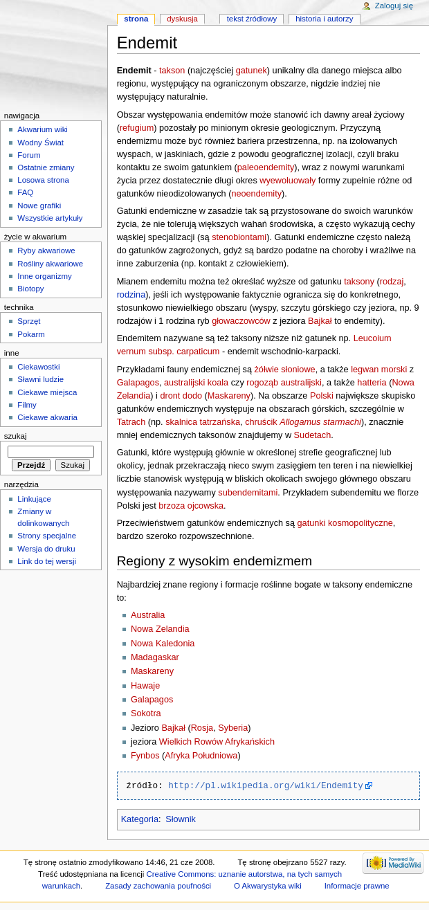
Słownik (180, 819)
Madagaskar (155, 657)
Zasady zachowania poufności (158, 886)
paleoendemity (266, 167)
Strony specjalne (46, 535)
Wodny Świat (40, 142)
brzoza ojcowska (190, 506)
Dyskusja (182, 19)
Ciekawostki (38, 367)
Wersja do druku (46, 549)
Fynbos (145, 756)
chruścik (261, 422)
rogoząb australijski (284, 383)
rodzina (131, 295)
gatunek (251, 70)
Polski (322, 396)
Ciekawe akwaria (47, 417)
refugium (137, 128)
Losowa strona (43, 180)
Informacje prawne (357, 886)
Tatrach (131, 422)
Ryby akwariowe (46, 250)
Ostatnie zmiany (45, 167)
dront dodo (181, 396)
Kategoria (139, 819)
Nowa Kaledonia (162, 643)
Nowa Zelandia (160, 629)
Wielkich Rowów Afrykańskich (217, 742)
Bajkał (320, 321)
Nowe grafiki (39, 205)
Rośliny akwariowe (50, 264)
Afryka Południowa (201, 756)
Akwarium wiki (42, 129)
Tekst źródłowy (252, 19)
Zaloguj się (394, 5)
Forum (28, 155)
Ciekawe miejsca (47, 392)
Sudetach (312, 435)
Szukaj (15, 436)
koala (218, 383)
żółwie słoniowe (285, 369)
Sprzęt (28, 321)
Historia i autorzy (324, 19)
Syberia (233, 728)
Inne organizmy (44, 276)
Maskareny (229, 396)
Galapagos (138, 383)
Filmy (26, 405)
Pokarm (30, 334)
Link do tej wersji (46, 561)
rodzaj (392, 281)
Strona (136, 19)
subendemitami (247, 493)
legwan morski (379, 369)
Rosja (202, 728)
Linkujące (34, 499)
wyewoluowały (287, 180)
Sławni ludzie (40, 379)
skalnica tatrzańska (202, 422)
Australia (148, 615)
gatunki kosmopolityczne (345, 523)
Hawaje (145, 686)
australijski (184, 383)
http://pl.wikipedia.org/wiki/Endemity (265, 785)
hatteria (371, 383)
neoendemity (256, 194)
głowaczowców (241, 321)
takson (172, 70)
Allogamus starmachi (320, 422)
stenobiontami (239, 237)
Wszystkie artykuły (49, 218)
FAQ (25, 192)
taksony (359, 281)
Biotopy (30, 288)
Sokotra (146, 713)
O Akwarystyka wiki (268, 886)
